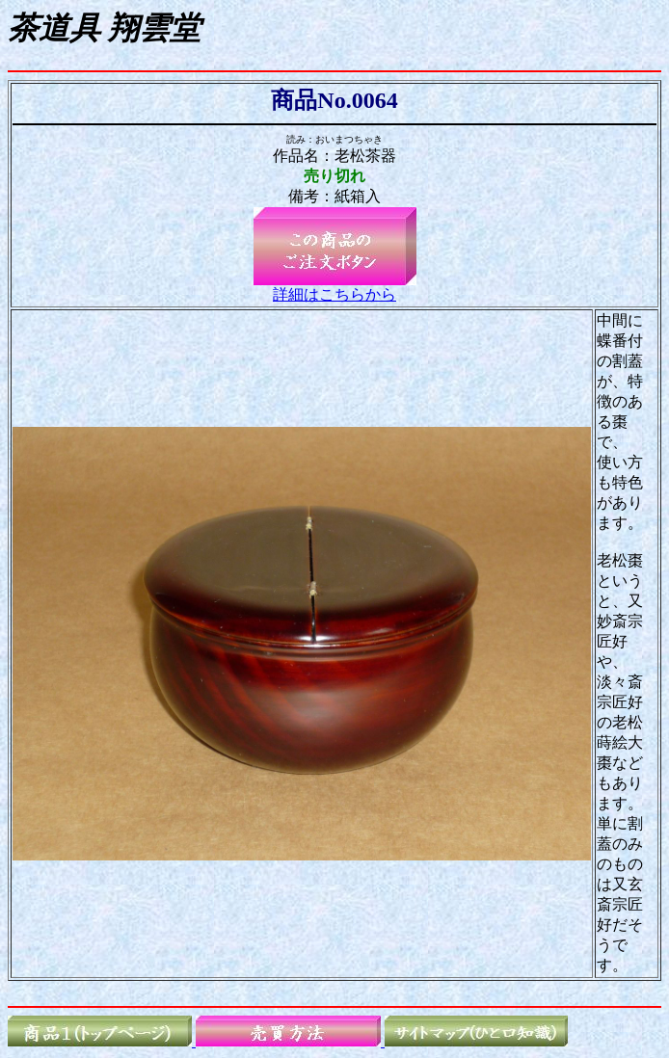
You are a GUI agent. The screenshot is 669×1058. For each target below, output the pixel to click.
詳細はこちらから (334, 294)
